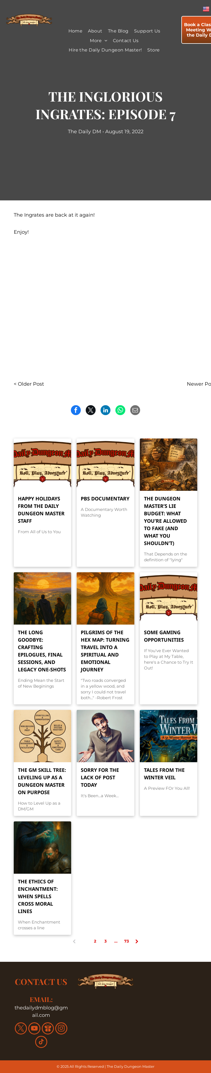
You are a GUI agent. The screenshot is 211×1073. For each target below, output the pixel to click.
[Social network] (48, 1029)
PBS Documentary (105, 498)
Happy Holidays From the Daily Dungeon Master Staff (41, 509)
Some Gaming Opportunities (164, 636)
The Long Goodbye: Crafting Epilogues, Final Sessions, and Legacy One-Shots (42, 651)
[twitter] (21, 1029)
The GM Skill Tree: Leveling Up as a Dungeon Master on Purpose (42, 781)
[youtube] (34, 1029)
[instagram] (61, 1029)
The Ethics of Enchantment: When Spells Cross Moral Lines (38, 896)
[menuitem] (75, 31)
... (116, 941)
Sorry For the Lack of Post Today (100, 777)
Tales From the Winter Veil (164, 774)
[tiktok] (41, 1042)
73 (126, 941)
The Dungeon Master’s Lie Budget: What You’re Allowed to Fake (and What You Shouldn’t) (165, 520)
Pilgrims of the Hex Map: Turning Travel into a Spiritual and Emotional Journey (105, 651)
